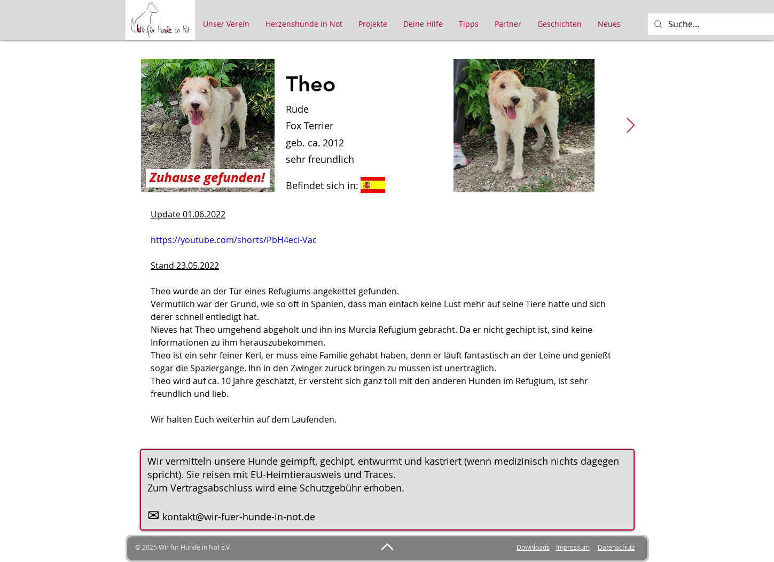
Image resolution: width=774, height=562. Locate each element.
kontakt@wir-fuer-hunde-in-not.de (238, 516)
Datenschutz (616, 547)
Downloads (533, 547)
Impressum (573, 547)
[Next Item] (631, 126)
